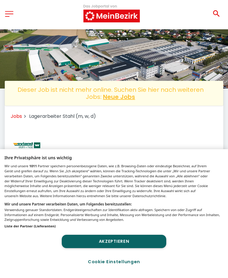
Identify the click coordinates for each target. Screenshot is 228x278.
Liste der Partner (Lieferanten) (30, 226)
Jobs (16, 116)
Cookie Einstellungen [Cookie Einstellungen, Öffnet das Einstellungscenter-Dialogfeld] (114, 262)
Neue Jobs (119, 97)
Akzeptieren (114, 241)
